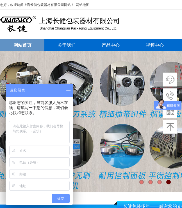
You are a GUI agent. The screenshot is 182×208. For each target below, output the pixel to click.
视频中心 (155, 45)
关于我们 (67, 45)
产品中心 (111, 45)
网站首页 (22, 45)
